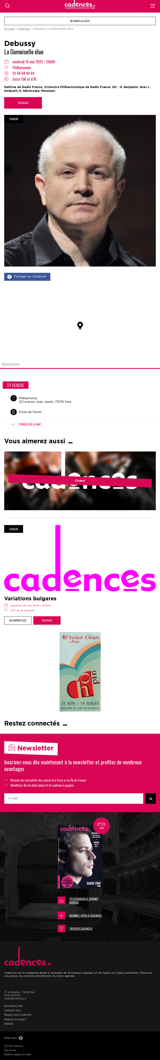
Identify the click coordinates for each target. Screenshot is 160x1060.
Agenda (23, 28)
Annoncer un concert (15, 1019)
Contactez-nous (12, 1010)
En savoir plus (17, 620)
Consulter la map (25, 424)
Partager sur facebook (26, 277)
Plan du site (10, 1050)
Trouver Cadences (75, 928)
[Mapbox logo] (10, 364)
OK (150, 798)
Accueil (9, 28)
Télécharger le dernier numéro (78, 900)
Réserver (23, 103)
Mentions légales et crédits (17, 1054)
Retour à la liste (80, 21)
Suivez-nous (13, 1037)
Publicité (8, 1023)
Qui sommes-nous (13, 1006)
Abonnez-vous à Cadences (80, 915)
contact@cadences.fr (15, 998)
